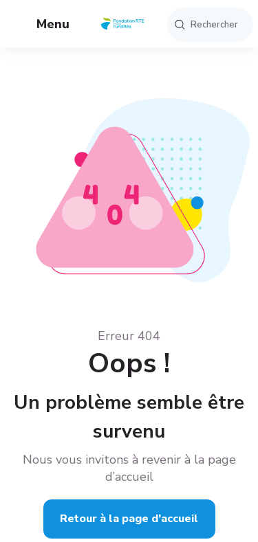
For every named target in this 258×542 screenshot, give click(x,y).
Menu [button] (41, 25)
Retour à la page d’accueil (129, 518)
